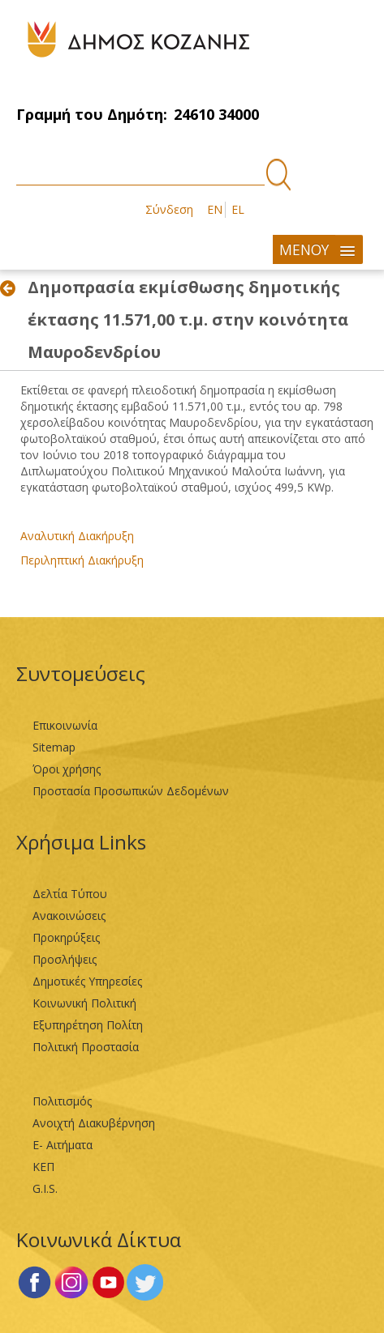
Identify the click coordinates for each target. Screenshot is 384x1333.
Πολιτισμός (62, 1101)
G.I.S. (45, 1188)
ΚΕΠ (43, 1166)
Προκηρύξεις (66, 937)
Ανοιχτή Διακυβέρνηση (93, 1123)
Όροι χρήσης (66, 769)
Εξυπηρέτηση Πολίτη (87, 1025)
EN (214, 209)
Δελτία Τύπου (69, 893)
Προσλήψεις (64, 959)
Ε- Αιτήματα (62, 1144)
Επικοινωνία (64, 725)
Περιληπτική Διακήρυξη (82, 560)
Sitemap (54, 747)
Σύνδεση (169, 209)
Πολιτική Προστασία (85, 1046)
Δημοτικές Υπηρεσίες (87, 981)
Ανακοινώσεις (69, 915)
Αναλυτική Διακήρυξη (77, 535)
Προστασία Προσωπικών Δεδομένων (130, 791)
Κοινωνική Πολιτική (84, 1003)
